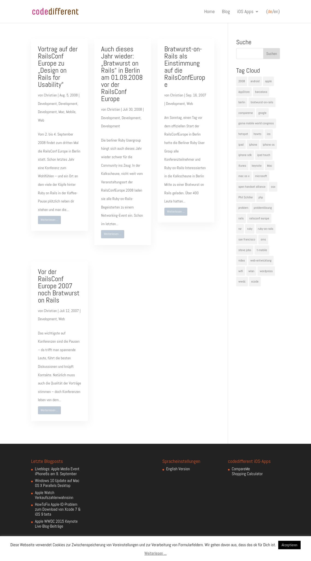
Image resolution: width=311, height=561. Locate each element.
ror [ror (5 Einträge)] (240, 229)
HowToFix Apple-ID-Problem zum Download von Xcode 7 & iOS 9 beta (58, 509)
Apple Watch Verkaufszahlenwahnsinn (54, 495)
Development (47, 103)
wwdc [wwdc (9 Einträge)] (242, 281)
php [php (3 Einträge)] (261, 197)
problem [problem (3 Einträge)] (243, 207)
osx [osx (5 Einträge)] (273, 186)
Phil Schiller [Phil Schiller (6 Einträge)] (245, 197)
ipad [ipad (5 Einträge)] (241, 144)
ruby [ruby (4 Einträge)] (249, 229)
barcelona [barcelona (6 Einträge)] (261, 92)
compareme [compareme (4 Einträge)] (245, 113)
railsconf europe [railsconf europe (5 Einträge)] (259, 218)
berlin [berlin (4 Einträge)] (241, 102)
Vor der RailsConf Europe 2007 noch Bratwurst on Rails (58, 286)
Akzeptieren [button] (289, 545)
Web (41, 120)
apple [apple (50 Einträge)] (268, 81)
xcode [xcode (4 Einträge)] (255, 281)
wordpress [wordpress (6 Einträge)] (266, 271)
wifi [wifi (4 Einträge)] (240, 271)
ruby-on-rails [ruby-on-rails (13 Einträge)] (266, 229)
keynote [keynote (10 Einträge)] (257, 165)
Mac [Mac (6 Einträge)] (269, 165)
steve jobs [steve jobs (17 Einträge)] (244, 250)
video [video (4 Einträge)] (241, 260)
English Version (178, 468)
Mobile (70, 111)
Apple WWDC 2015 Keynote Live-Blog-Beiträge (56, 524)
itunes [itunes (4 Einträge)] (242, 165)
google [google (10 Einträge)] (262, 113)
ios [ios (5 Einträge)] (269, 134)
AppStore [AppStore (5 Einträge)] (244, 92)
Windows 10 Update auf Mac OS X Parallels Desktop (57, 483)
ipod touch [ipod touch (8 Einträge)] (263, 155)
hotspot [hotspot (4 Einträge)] (243, 134)
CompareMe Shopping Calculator (247, 471)
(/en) (273, 11)
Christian (50, 95)
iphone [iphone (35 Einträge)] (253, 144)
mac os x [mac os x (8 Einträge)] (244, 176)
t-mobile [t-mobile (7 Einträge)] (262, 250)
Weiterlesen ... (49, 220)
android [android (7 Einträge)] (254, 81)
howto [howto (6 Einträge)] (257, 134)
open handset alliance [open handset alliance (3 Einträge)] (251, 186)
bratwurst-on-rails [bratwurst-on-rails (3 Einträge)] (262, 102)
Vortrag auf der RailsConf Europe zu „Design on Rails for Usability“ (58, 67)
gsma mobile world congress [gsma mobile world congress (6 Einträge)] (256, 123)
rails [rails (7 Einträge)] (241, 218)
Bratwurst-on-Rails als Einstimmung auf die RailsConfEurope (184, 67)
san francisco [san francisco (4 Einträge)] (246, 239)
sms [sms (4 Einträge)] (263, 239)
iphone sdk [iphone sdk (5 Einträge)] (245, 155)
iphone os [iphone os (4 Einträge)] (269, 144)
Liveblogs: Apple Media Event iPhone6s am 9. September (57, 471)
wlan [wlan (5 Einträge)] (251, 271)
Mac (61, 111)
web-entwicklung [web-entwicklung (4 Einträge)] (261, 260)
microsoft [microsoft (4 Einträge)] (261, 176)
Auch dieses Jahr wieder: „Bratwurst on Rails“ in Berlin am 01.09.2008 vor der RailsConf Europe (122, 74)
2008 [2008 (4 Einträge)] (241, 81)
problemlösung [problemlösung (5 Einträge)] (263, 207)
